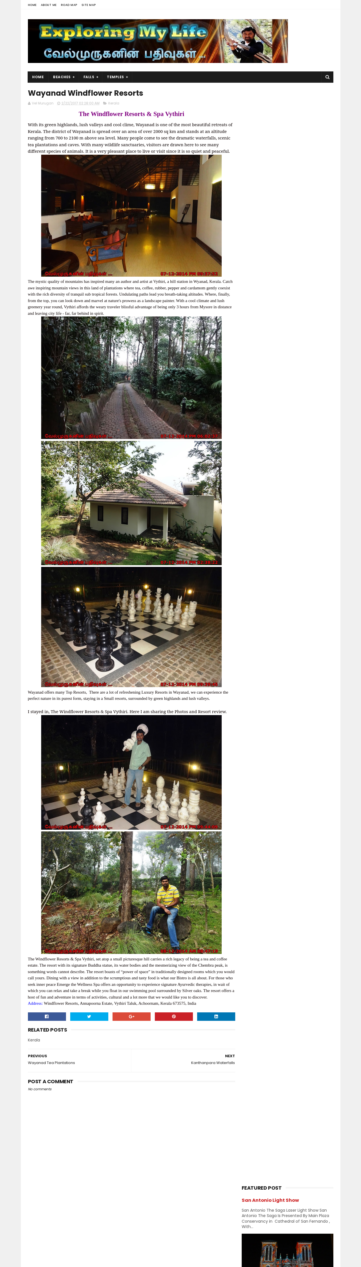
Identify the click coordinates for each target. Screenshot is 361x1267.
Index (286, 529)
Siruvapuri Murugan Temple (299, 405)
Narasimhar (255, 568)
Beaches (62, 77)
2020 (253, 644)
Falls (88, 77)
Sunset (251, 608)
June (258, 720)
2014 (253, 862)
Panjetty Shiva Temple (293, 328)
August (260, 705)
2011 (252, 885)
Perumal (303, 578)
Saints (309, 588)
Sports (291, 598)
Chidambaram (257, 489)
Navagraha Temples (262, 578)
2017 (253, 667)
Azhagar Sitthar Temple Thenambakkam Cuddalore (300, 357)
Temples (115, 77)
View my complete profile (78, 1228)
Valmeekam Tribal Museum (281, 796)
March (259, 743)
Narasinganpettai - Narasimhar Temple (291, 434)
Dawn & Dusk (256, 499)
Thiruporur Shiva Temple (296, 380)
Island (312, 529)
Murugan (278, 558)
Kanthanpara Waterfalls (278, 765)
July (257, 713)
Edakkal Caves (267, 804)
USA (248, 618)
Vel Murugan (72, 1220)
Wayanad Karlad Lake (275, 819)
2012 (253, 878)
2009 (253, 893)
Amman (299, 470)
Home (32, 5)
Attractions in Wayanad (277, 758)
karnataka (293, 539)
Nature (287, 568)
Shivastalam (256, 598)
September (265, 697)
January (262, 837)
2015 (253, 854)
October (262, 690)
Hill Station (254, 529)
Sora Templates (63, 1260)
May (257, 728)
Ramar (250, 588)
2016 (253, 846)
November (264, 682)
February (262, 751)
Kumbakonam (285, 549)
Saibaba (279, 588)
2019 (253, 652)
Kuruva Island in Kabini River (282, 827)
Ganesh (307, 509)
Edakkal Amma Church (276, 812)
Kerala (113, 103)
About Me (49, 5)
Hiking (283, 519)
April (257, 736)
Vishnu (278, 618)
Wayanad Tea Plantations (280, 781)
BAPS (249, 479)
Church (294, 489)
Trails (312, 608)
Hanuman (253, 519)
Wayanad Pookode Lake (277, 789)
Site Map (89, 5)
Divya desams (297, 499)
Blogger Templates (99, 1260)
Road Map (69, 5)
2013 (253, 870)
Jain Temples (256, 539)
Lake (248, 558)
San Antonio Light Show (270, 104)
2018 (253, 660)
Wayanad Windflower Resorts (284, 773)
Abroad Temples (259, 470)
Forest (276, 509)
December (264, 674)
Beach (274, 479)
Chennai (306, 479)
